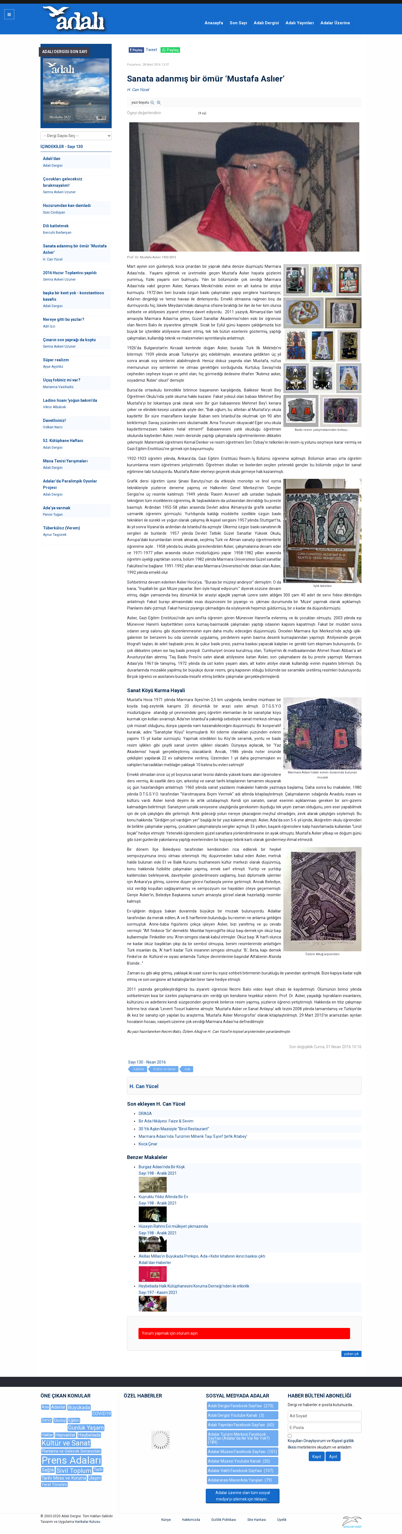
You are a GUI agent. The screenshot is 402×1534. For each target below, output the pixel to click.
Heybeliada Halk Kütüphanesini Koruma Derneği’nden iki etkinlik (194, 1286)
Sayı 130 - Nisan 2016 (147, 1062)
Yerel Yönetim (54, 1484)
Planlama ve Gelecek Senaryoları (71, 1451)
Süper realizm (56, 360)
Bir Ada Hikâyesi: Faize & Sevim (166, 1121)
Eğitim (74, 1420)
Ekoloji (60, 1420)
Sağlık (48, 1470)
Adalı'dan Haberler (155, 1262)
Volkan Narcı (53, 427)
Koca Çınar (148, 1144)
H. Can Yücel (138, 89)
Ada (187, 1069)
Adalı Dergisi (266, 22)
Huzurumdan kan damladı (67, 205)
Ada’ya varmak (56, 508)
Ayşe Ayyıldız (53, 367)
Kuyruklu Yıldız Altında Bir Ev (163, 1196)
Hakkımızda (191, 1520)
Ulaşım (94, 1478)
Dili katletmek (56, 226)
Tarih (98, 1469)
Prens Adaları (71, 1460)
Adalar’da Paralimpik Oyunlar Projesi (70, 484)
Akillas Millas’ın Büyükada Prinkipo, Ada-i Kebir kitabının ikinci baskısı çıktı (202, 1256)
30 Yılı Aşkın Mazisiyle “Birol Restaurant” (174, 1129)
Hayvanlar (65, 1435)
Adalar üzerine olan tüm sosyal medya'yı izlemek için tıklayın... (243, 1495)
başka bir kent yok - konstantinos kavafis (73, 296)
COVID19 (101, 1413)
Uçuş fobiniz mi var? (61, 380)
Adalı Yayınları (300, 22)
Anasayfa (214, 22)
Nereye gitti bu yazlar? (63, 319)
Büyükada (79, 1407)
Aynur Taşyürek (54, 535)
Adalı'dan (51, 158)
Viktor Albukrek (54, 407)
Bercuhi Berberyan (57, 233)
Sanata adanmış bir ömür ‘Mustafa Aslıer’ (75, 249)
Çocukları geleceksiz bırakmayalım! (62, 182)
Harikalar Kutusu (87, 1522)
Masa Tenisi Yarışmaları (65, 461)
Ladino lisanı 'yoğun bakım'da (70, 400)
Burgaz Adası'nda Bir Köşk (162, 1167)
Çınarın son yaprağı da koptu (69, 340)
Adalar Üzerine (335, 22)
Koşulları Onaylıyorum (307, 1441)
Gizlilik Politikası (223, 1520)
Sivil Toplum (74, 1470)
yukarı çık (351, 1354)
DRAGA (145, 1113)
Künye (166, 1520)
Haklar (47, 1434)
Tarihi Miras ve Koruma (64, 1478)
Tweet (151, 49)
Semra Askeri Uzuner (59, 192)
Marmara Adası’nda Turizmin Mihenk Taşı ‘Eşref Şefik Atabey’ (193, 1136)
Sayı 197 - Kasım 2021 (158, 1292)
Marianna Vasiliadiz (58, 387)
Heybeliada (89, 1435)
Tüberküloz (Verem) (61, 528)
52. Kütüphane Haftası (63, 440)
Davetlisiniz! (54, 420)
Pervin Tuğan (53, 515)
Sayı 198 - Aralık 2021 (158, 1173)
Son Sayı (238, 22)
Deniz (47, 1420)
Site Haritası (256, 1520)
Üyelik (281, 1520)
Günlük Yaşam (86, 1427)
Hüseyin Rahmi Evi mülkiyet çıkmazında (173, 1226)
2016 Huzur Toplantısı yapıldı (70, 273)
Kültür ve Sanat (164, 1069)
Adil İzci (49, 326)
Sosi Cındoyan (54, 212)
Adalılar (138, 1069)
